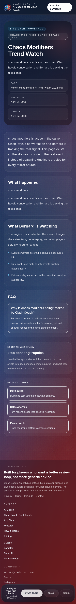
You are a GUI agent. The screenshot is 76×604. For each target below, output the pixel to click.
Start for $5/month (55, 7)
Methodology (11, 558)
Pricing (8, 536)
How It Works (11, 530)
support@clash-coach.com (19, 572)
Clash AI (8, 553)
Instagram (9, 582)
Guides (8, 542)
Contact (40, 496)
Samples (8, 548)
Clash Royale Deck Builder (18, 515)
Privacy (8, 496)
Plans (51, 593)
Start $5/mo (31, 593)
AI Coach (9, 509)
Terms (18, 496)
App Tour (9, 520)
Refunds (28, 496)
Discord (8, 577)
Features (9, 525)
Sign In (66, 593)
